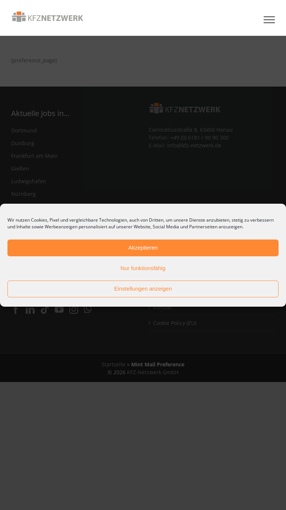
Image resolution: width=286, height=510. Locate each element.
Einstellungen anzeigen (143, 288)
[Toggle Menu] (269, 19)
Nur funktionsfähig (143, 268)
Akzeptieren (143, 247)
